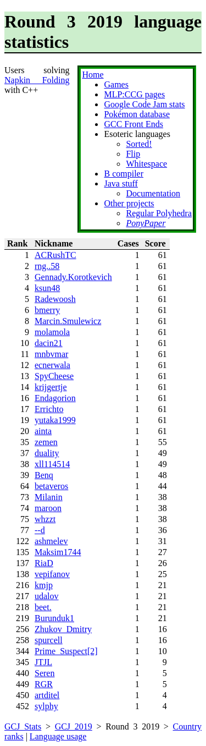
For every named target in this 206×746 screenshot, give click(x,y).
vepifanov (52, 574)
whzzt (45, 519)
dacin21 (49, 343)
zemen (46, 442)
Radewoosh (55, 299)
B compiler (123, 173)
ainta (43, 431)
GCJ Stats (22, 726)
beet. (43, 607)
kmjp (44, 585)
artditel (47, 695)
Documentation (153, 193)
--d (40, 530)
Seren (44, 673)
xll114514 (52, 464)
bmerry (47, 310)
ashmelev (51, 541)
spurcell (49, 640)
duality (47, 453)
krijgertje (51, 387)
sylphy (46, 706)
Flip (133, 153)
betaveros (51, 486)
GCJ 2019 (73, 726)
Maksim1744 (58, 552)
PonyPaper (145, 223)
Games (116, 84)
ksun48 (47, 288)
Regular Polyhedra (159, 213)
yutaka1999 (55, 420)
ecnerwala (52, 365)
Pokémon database (137, 114)
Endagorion (55, 398)
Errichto (49, 409)
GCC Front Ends (133, 124)
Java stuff (120, 183)
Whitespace (146, 163)
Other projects (129, 203)
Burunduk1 (54, 618)
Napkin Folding (36, 80)
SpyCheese (54, 376)
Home (92, 74)
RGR (44, 684)
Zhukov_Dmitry (63, 629)
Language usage (58, 736)
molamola (52, 332)
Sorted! (139, 144)
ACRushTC (55, 255)
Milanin (49, 497)
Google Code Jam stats (144, 104)
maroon (48, 508)
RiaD (44, 563)
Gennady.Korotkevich (73, 277)
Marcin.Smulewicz (68, 321)
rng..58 (47, 266)
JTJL (43, 662)
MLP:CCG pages (134, 94)
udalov (47, 596)
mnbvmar (51, 354)
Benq (44, 475)
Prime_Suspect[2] (66, 651)
